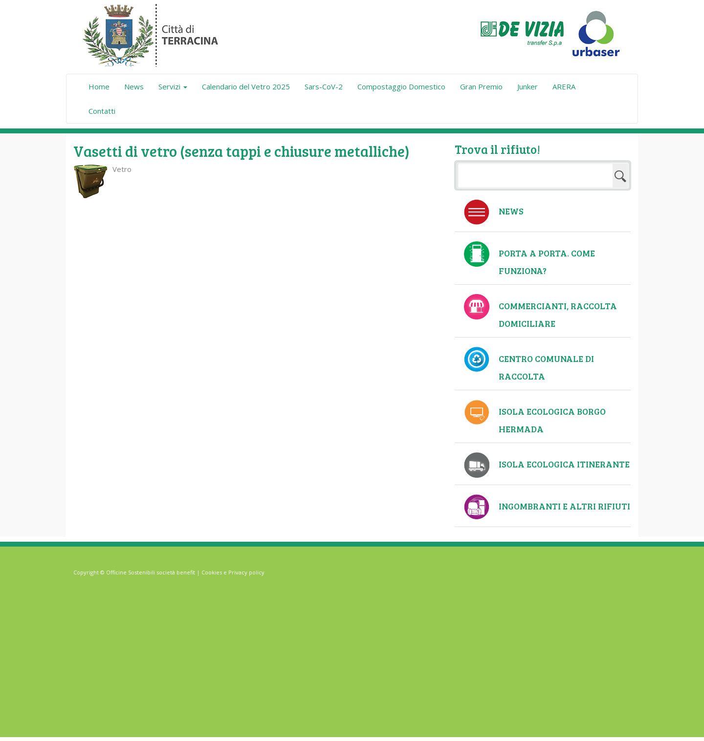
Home (99, 86)
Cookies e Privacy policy (232, 572)
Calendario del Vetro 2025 (246, 86)
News (134, 86)
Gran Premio (481, 86)
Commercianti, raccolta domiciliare (558, 314)
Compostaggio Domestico (401, 86)
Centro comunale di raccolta (546, 367)
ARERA (563, 86)
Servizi (172, 86)
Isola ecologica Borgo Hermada (552, 420)
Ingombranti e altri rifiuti (564, 506)
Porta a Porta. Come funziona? (547, 261)
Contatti (101, 111)
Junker (527, 86)
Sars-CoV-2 (324, 86)
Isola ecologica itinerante (564, 464)
